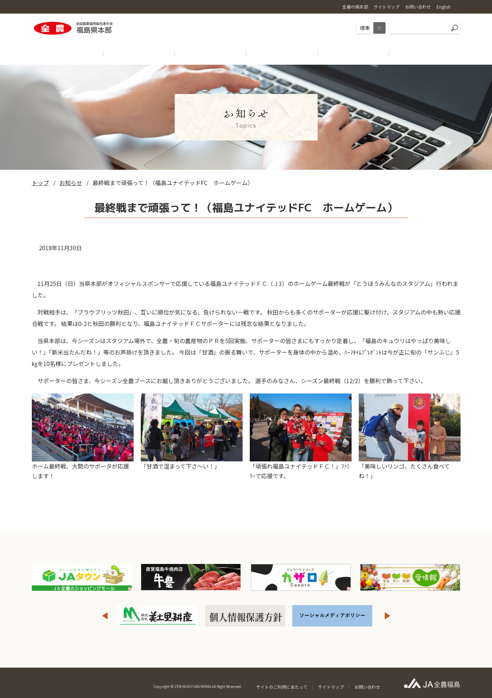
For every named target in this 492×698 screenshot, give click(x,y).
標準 (365, 27)
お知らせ (70, 182)
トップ (40, 182)
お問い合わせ (367, 687)
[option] (158, 616)
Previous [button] (104, 616)
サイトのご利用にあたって (281, 687)
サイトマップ (331, 687)
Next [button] (387, 616)
